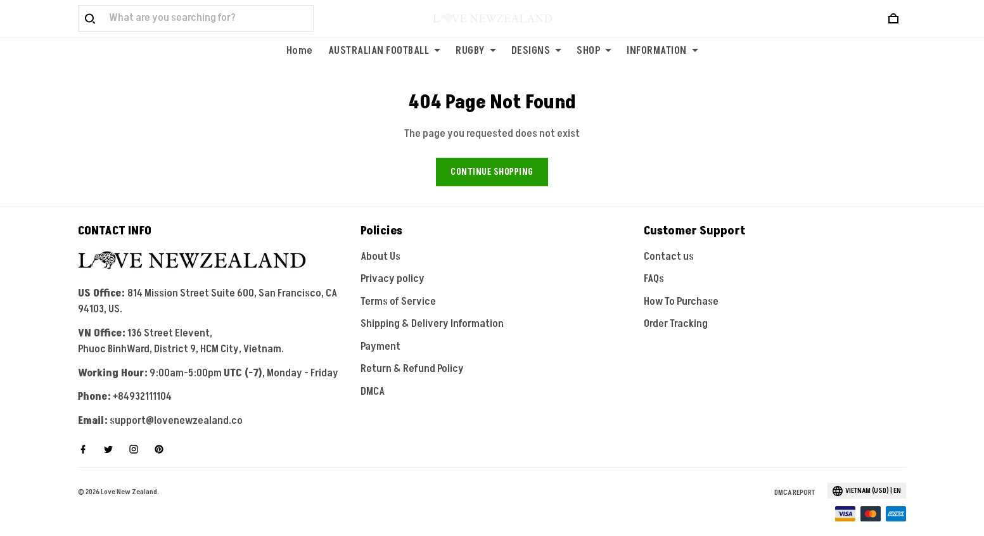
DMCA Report (794, 476)
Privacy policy (393, 263)
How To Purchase (681, 285)
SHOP (594, 50)
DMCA (373, 375)
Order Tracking (676, 308)
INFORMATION (662, 50)
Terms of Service (398, 285)
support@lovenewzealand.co (176, 404)
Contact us (669, 240)
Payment (380, 330)
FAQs (654, 263)
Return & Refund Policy (412, 353)
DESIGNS (536, 50)
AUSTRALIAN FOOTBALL (384, 50)
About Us (380, 240)
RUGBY (476, 50)
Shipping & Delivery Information (432, 308)
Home (299, 50)
